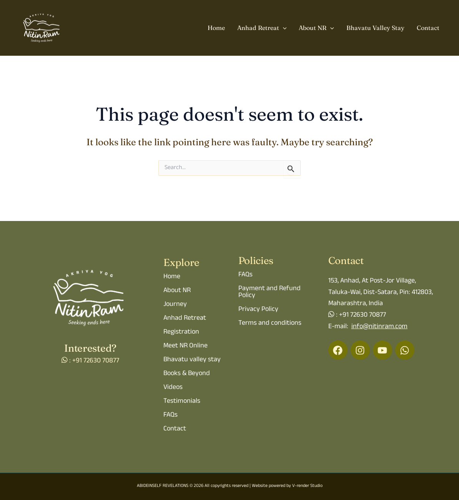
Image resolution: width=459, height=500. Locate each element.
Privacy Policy (258, 310)
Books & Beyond (186, 374)
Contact (428, 28)
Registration (181, 332)
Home (216, 28)
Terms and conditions (269, 323)
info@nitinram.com (379, 327)
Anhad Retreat (262, 28)
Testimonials (181, 401)
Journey (175, 305)
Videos (173, 388)
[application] (283, 28)
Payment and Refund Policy (269, 292)
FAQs (170, 415)
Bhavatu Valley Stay (375, 28)
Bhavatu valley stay (192, 360)
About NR (316, 28)
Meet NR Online (185, 346)
